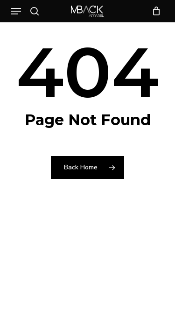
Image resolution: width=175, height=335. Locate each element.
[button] (16, 11)
